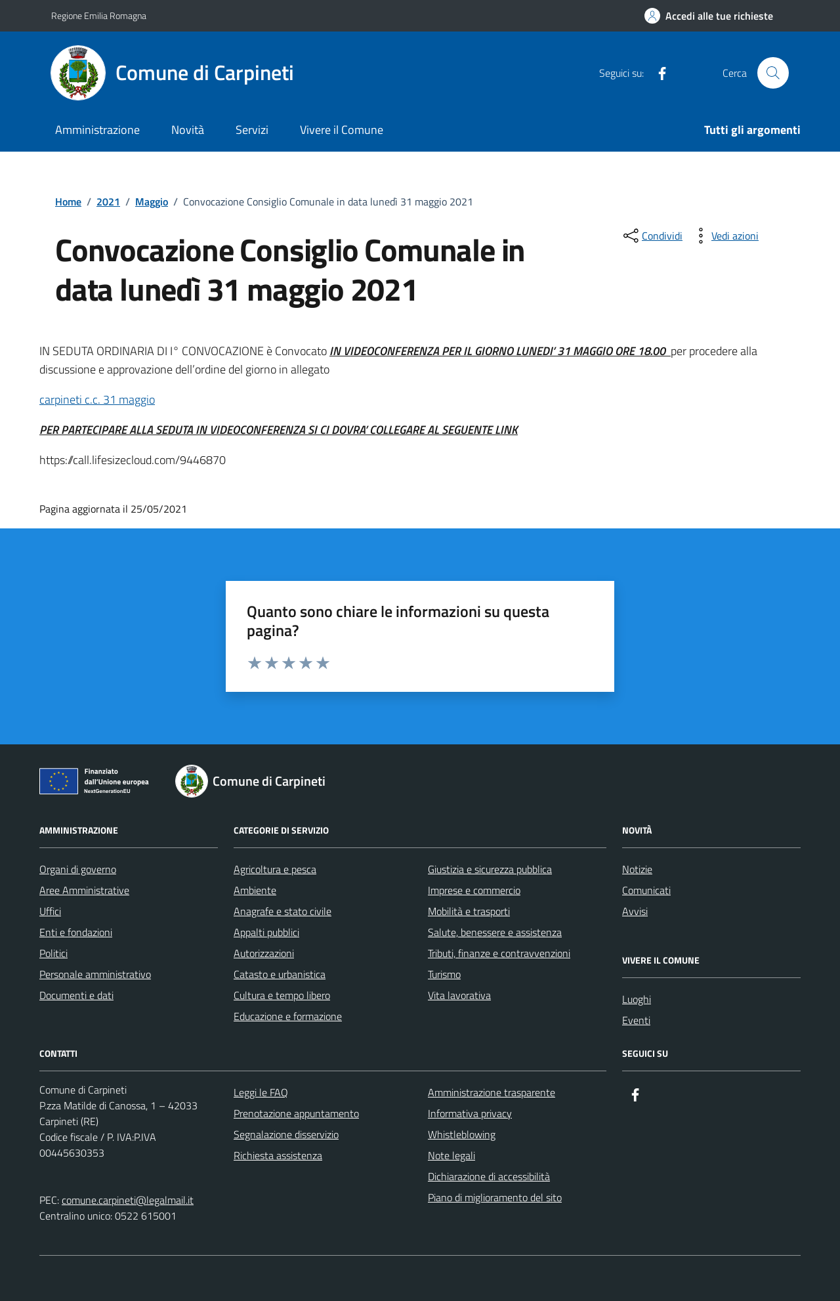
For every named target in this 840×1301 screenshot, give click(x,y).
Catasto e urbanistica (280, 974)
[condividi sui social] (651, 235)
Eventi (636, 1020)
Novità (187, 130)
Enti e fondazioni (75, 932)
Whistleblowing (461, 1134)
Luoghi (636, 999)
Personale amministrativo (95, 974)
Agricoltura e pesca (275, 869)
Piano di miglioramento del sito (495, 1197)
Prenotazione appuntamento (296, 1113)
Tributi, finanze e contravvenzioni (499, 953)
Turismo (444, 974)
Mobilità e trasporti (469, 911)
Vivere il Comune (341, 130)
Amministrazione (97, 130)
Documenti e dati (76, 995)
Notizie (637, 869)
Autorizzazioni (264, 953)
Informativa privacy (470, 1113)
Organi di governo (77, 869)
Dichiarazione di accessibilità (489, 1176)
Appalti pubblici (266, 932)
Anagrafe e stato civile (282, 911)
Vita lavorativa (459, 995)
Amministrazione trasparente (491, 1092)
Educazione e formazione (288, 1016)
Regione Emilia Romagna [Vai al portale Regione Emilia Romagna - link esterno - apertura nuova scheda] (98, 15)
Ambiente (255, 890)
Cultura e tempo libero (282, 995)
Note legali (451, 1155)
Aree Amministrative (84, 890)
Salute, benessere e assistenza (495, 932)
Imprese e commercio (474, 890)
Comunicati (646, 890)
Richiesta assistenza (278, 1155)
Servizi (252, 130)
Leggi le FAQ (261, 1092)
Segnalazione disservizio (286, 1134)
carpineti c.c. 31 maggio (97, 399)
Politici (53, 953)
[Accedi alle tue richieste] (709, 16)
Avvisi (635, 911)
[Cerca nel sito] (773, 73)
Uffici (50, 911)
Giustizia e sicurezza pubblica (490, 869)
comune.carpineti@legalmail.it (128, 1200)
